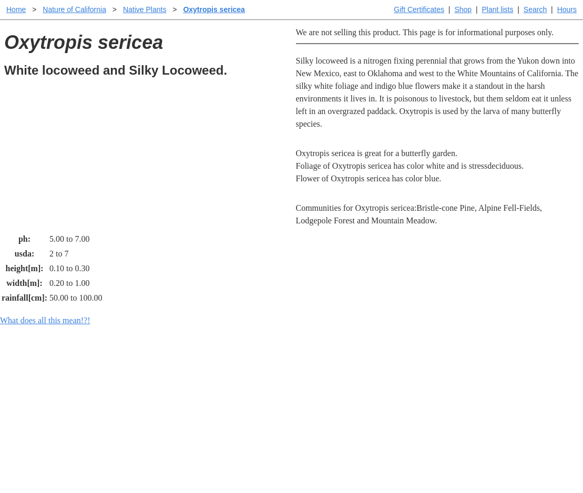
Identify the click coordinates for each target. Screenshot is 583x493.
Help (302, 371)
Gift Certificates (419, 9)
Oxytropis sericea (214, 9)
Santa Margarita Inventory (472, 371)
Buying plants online (329, 388)
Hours (567, 9)
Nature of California (74, 9)
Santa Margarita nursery (468, 388)
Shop (463, 9)
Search (535, 9)
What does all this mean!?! (45, 320)
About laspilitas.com (463, 404)
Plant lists (498, 9)
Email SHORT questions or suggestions (228, 459)
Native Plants (144, 9)
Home (16, 9)
